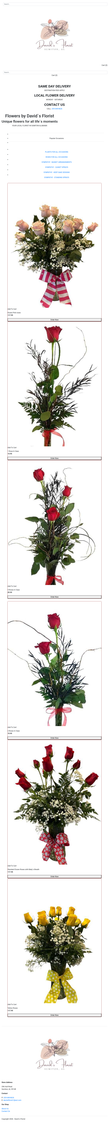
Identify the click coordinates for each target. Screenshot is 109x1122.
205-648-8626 (9, 1098)
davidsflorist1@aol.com (12, 1100)
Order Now (54, 320)
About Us (5, 1109)
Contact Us (6, 1111)
